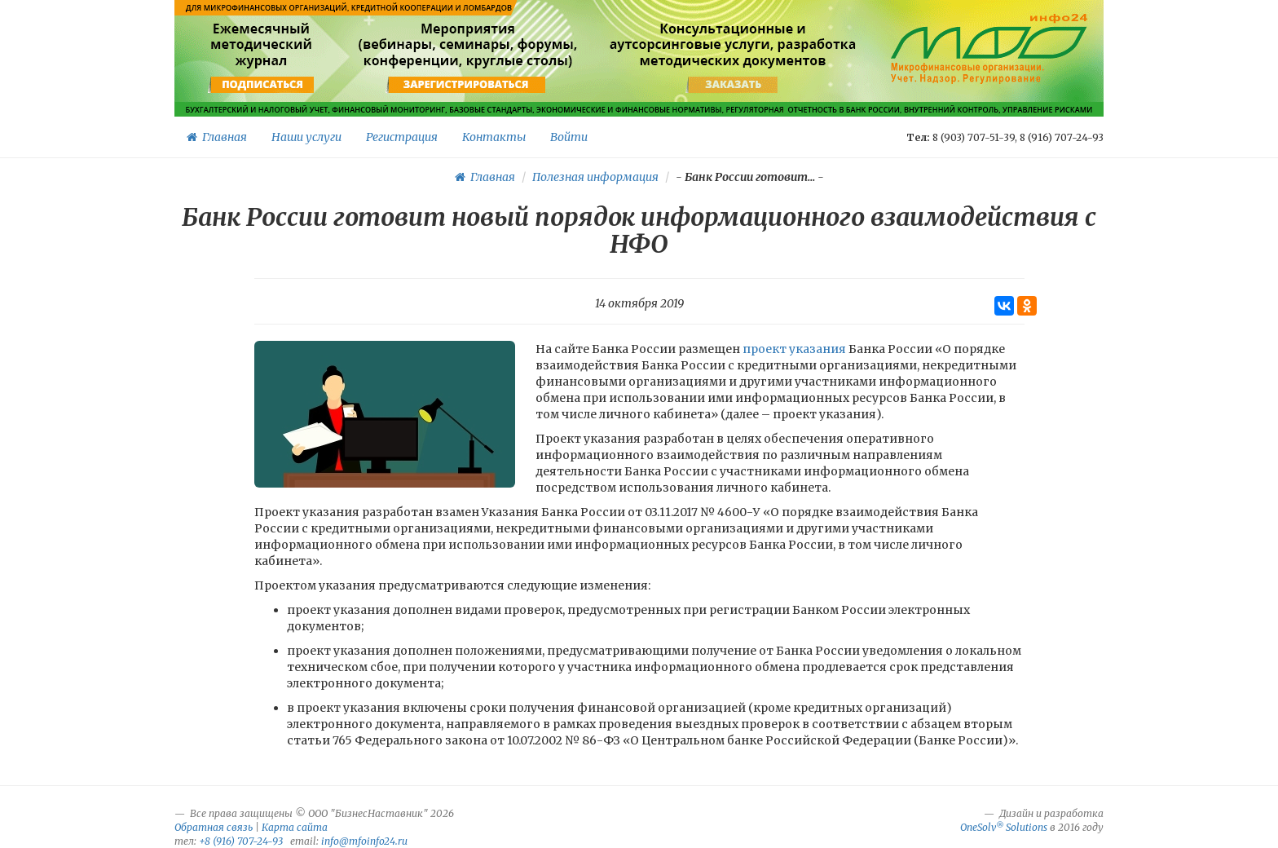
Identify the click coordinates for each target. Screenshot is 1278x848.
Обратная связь (213, 827)
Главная (217, 137)
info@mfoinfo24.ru (364, 841)
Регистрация (402, 137)
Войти (569, 137)
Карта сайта (295, 827)
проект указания (794, 349)
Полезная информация (595, 177)
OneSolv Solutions (1003, 827)
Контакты (494, 137)
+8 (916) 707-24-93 (241, 841)
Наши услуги (306, 137)
